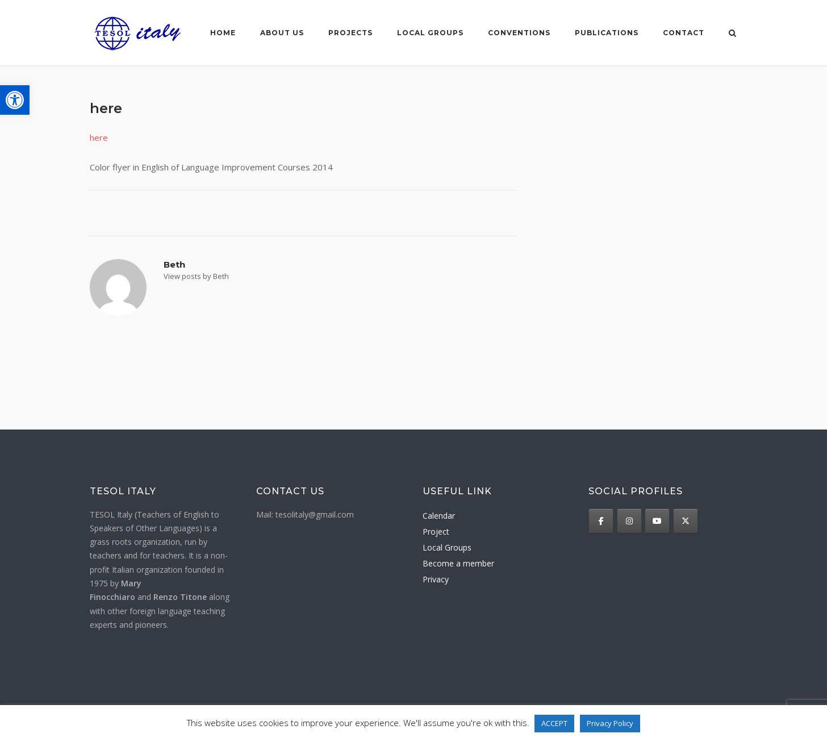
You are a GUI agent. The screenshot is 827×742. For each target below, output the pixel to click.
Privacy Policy (610, 723)
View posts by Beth (196, 276)
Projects (350, 32)
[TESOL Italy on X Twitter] (685, 520)
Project (436, 531)
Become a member (458, 563)
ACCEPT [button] (554, 723)
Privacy (436, 579)
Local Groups (447, 547)
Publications (606, 32)
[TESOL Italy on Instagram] (629, 520)
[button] (15, 100)
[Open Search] (732, 34)
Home (223, 32)
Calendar (439, 515)
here (99, 137)
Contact (683, 32)
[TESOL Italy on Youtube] (657, 520)
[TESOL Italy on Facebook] (600, 520)
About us (282, 32)
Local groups (430, 32)
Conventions (519, 32)
